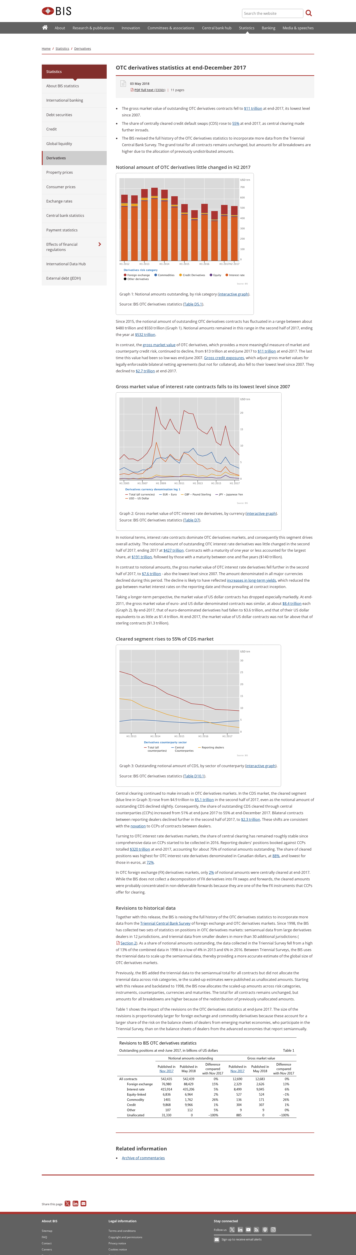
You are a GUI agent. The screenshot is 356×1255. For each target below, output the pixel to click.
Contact (47, 1234)
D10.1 (194, 766)
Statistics (62, 39)
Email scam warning (121, 1247)
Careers (47, 1240)
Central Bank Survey (165, 914)
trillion (253, 99)
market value (159, 335)
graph (233, 285)
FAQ (44, 1228)
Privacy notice (117, 1234)
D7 (191, 511)
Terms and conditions (122, 1222)
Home (46, 39)
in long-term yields (251, 571)
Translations (49, 1247)
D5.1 (193, 295)
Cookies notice (118, 1240)
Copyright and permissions (125, 1228)
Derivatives (82, 39)
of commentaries (143, 1148)
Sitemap (47, 1222)
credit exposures (224, 348)
